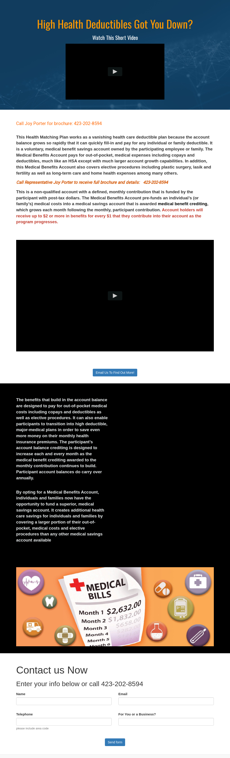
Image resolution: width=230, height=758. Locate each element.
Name (20, 694)
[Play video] (115, 71)
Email (122, 694)
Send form (115, 742)
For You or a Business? (137, 714)
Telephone (24, 714)
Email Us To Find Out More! (115, 372)
